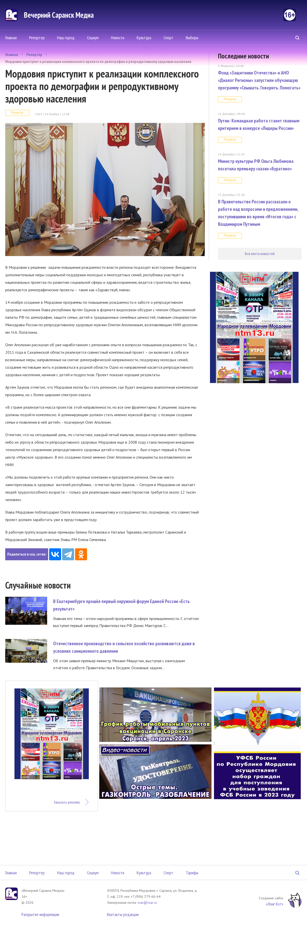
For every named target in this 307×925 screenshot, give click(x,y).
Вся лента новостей (260, 253)
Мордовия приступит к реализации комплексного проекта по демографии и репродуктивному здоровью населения (98, 61)
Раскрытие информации (40, 914)
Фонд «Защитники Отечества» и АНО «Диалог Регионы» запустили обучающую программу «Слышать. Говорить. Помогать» (259, 80)
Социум (93, 37)
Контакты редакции (123, 914)
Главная (11, 37)
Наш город (66, 37)
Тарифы (192, 873)
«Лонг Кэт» (274, 904)
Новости (117, 37)
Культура (144, 37)
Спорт (168, 37)
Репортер (37, 37)
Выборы (192, 37)
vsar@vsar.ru (147, 902)
